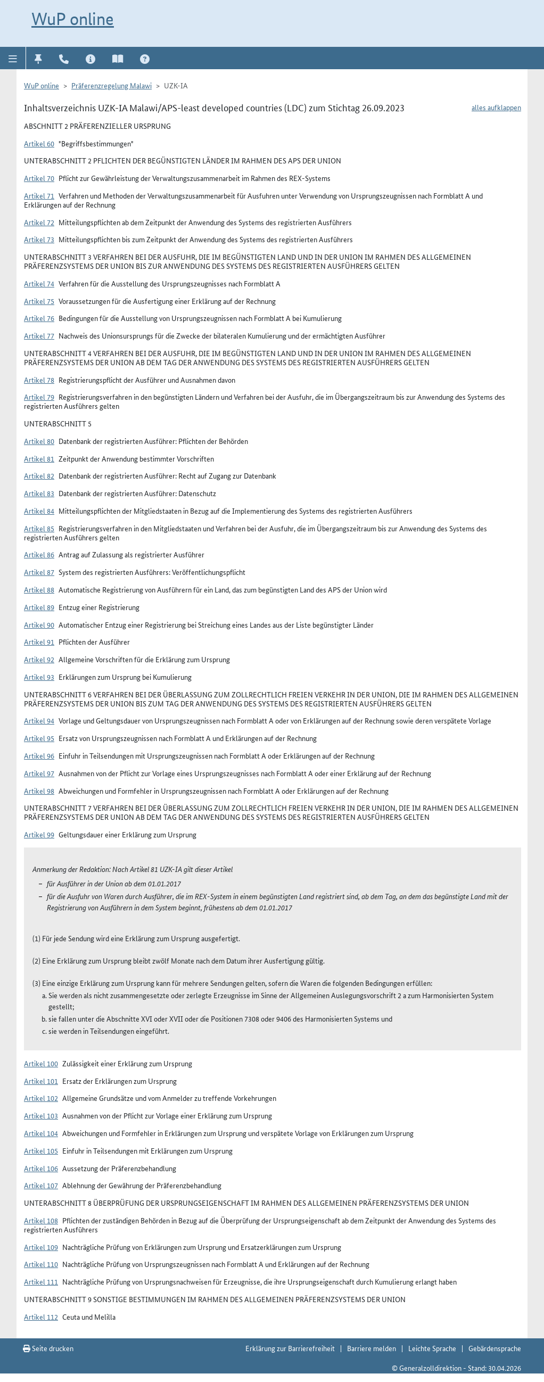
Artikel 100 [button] (41, 1063)
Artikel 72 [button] (39, 222)
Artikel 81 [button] (39, 458)
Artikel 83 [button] (39, 493)
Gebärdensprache (494, 1348)
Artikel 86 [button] (39, 554)
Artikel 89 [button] (39, 607)
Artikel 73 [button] (39, 239)
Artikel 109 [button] (41, 1246)
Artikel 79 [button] (39, 396)
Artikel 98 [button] (39, 790)
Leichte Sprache (432, 1348)
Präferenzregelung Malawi (111, 85)
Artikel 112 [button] (41, 1316)
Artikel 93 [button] (39, 676)
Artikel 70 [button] (39, 177)
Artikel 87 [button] (39, 571)
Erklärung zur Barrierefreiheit (290, 1348)
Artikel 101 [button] (41, 1080)
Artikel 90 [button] (39, 624)
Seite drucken (48, 1348)
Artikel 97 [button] (39, 773)
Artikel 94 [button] (39, 720)
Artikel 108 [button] (41, 1220)
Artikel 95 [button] (39, 738)
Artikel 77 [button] (39, 335)
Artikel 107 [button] (41, 1185)
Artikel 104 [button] (41, 1133)
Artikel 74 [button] (39, 283)
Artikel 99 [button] (39, 834)
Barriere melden (371, 1348)
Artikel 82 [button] (39, 475)
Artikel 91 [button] (39, 641)
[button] (13, 58)
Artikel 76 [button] (39, 317)
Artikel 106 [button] (41, 1168)
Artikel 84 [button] (39, 510)
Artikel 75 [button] (39, 300)
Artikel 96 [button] (39, 755)
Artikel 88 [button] (39, 589)
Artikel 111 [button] (41, 1281)
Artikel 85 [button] (39, 528)
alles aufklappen (496, 107)
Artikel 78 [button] (39, 379)
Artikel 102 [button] (41, 1097)
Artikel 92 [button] (39, 659)
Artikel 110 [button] (41, 1263)
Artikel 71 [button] (39, 195)
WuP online (72, 18)
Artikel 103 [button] (41, 1115)
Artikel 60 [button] (39, 143)
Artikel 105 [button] (41, 1150)
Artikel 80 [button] (39, 440)
